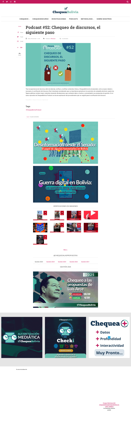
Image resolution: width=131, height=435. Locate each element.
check (19, 26)
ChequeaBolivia (29, 99)
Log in (28, 116)
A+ (21, 47)
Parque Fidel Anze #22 (109, 403)
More (65, 250)
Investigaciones (59, 19)
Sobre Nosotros (104, 19)
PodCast (53, 38)
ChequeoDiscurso (40, 19)
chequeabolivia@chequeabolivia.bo (109, 404)
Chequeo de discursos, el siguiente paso (40, 99)
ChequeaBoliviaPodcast (34, 110)
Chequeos (23, 19)
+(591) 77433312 (109, 406)
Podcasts (73, 19)
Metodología (87, 19)
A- (18, 47)
